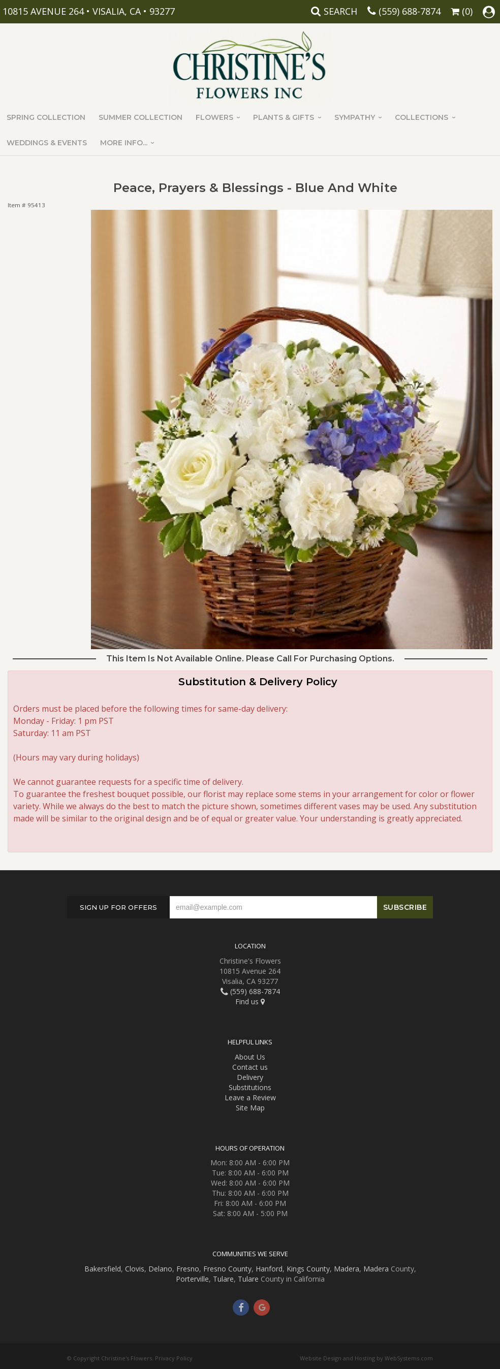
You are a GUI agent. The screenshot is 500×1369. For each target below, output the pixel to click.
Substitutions (250, 1087)
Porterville (192, 1279)
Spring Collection (46, 117)
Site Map (250, 1107)
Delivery (250, 1077)
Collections (421, 117)
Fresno (187, 1269)
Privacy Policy (174, 1358)
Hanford (269, 1269)
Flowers (214, 117)
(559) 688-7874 (410, 11)
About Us (250, 1057)
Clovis (134, 1269)
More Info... (123, 142)
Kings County (308, 1269)
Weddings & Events (47, 142)
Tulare (223, 1279)
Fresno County (227, 1269)
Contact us (250, 1067)
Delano (160, 1269)
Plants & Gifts (283, 117)
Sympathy (354, 117)
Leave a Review (250, 1097)
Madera (346, 1269)
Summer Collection (140, 117)
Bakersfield (102, 1269)
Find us (250, 1001)
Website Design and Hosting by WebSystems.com (366, 1358)
